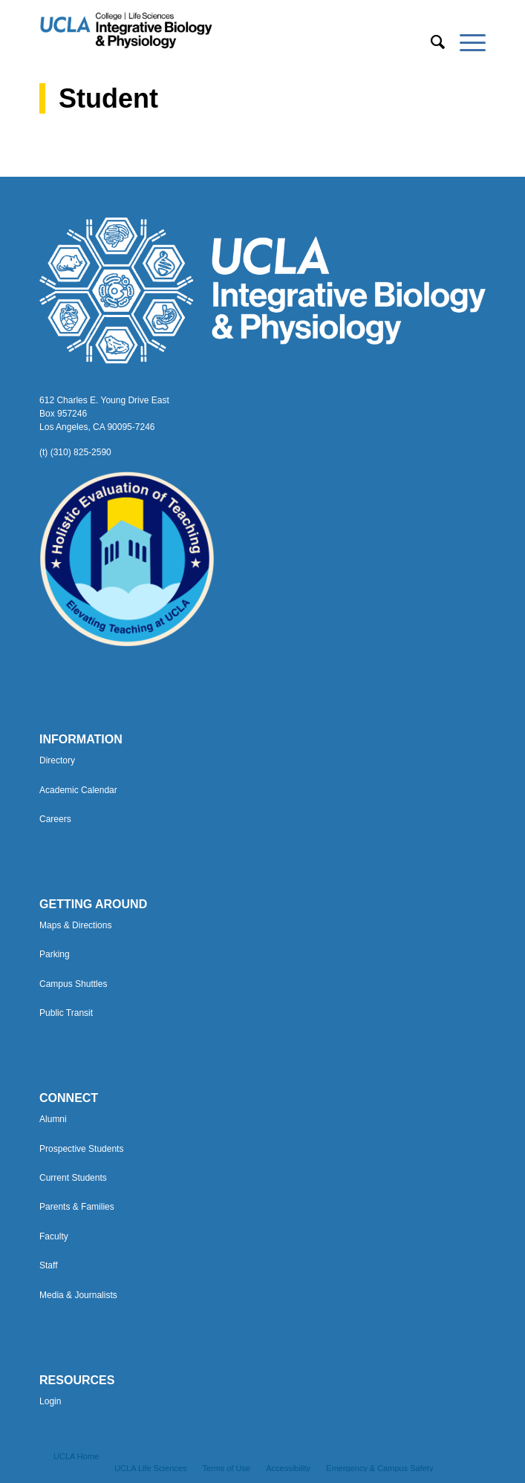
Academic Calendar (78, 790)
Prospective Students (81, 1149)
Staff (48, 1265)
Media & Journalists (78, 1295)
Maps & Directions (75, 925)
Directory (57, 760)
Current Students (73, 1178)
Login (50, 1401)
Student (108, 98)
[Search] (430, 42)
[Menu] (465, 42)
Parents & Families (76, 1207)
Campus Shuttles (73, 984)
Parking (54, 954)
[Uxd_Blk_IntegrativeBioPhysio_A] (218, 30)
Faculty (53, 1236)
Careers (55, 819)
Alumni (53, 1119)
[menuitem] (430, 42)
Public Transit (66, 1013)
